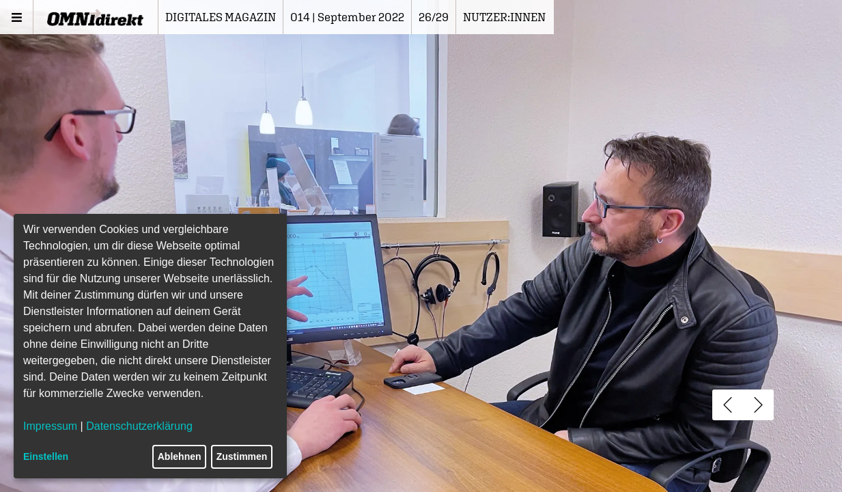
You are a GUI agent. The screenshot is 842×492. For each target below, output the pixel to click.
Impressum (50, 426)
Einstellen (45, 456)
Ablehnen (179, 456)
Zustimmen (242, 456)
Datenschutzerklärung (139, 426)
